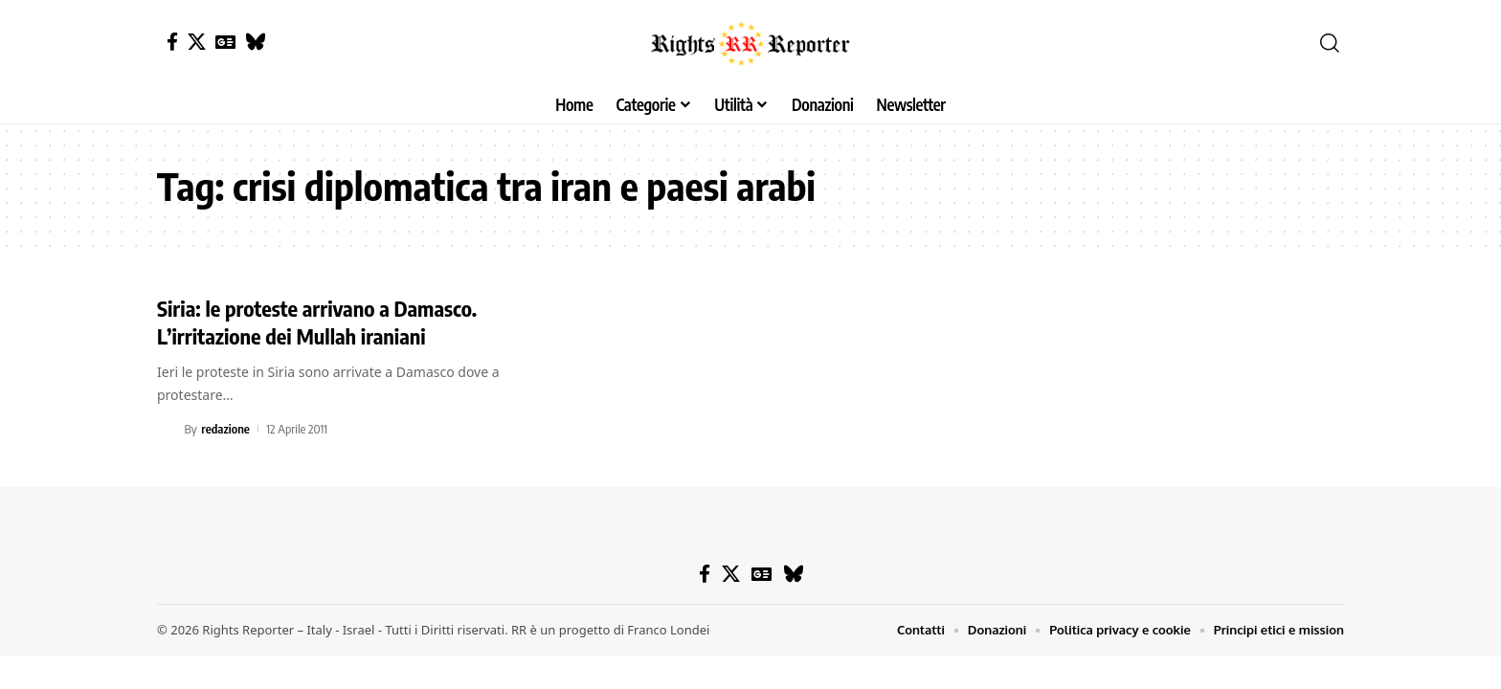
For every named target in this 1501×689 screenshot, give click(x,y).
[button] (1329, 43)
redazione (225, 428)
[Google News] (225, 42)
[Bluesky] (255, 42)
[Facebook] (172, 42)
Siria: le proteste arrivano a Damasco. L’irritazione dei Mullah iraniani (317, 322)
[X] (197, 42)
